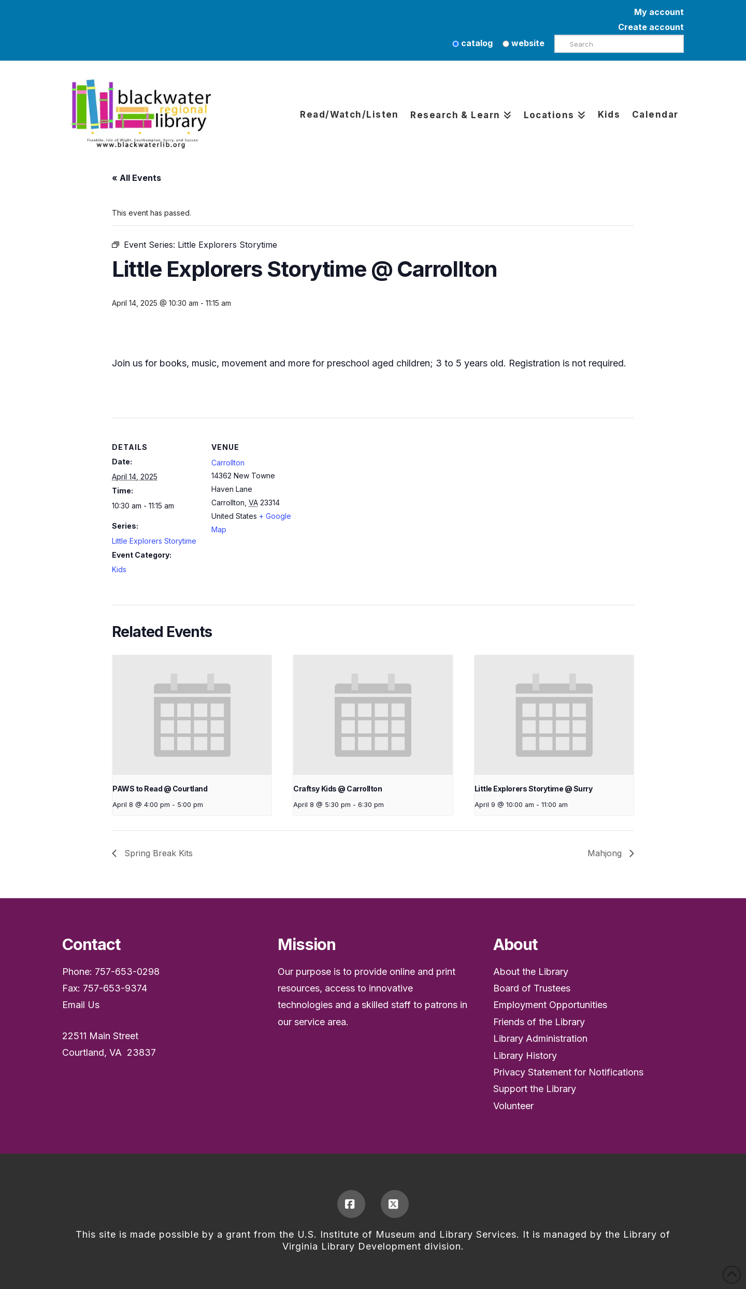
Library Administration (540, 1038)
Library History (525, 1055)
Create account (651, 27)
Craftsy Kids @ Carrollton (337, 788)
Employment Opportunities (550, 1004)
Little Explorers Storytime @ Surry (533, 788)
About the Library (530, 971)
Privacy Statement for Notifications (568, 1072)
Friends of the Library (539, 1021)
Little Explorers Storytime (154, 540)
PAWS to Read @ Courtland (159, 788)
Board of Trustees (531, 988)
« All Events (136, 178)
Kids (119, 569)
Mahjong (605, 853)
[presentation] (191, 714)
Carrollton (228, 462)
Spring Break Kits (157, 853)
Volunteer (513, 1105)
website (523, 43)
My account (659, 12)
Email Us (80, 1004)
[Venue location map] (365, 489)
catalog (472, 43)
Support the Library (534, 1088)
